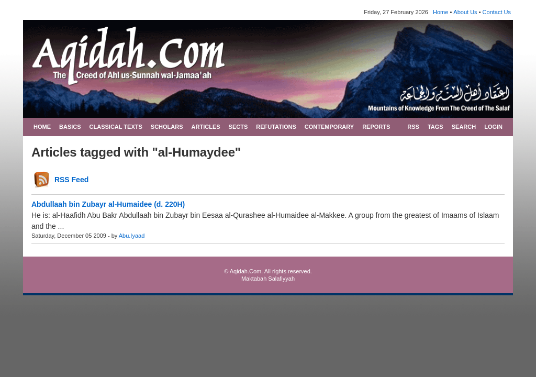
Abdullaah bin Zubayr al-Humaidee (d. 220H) (108, 204)
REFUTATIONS (276, 127)
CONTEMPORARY (329, 127)
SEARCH (464, 127)
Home (440, 12)
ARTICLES (206, 127)
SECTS (238, 127)
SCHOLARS (167, 127)
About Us (465, 12)
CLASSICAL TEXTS (116, 127)
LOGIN (493, 127)
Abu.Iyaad (132, 235)
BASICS (70, 127)
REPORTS (376, 127)
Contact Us (497, 12)
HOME (42, 127)
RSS (413, 127)
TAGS (435, 127)
